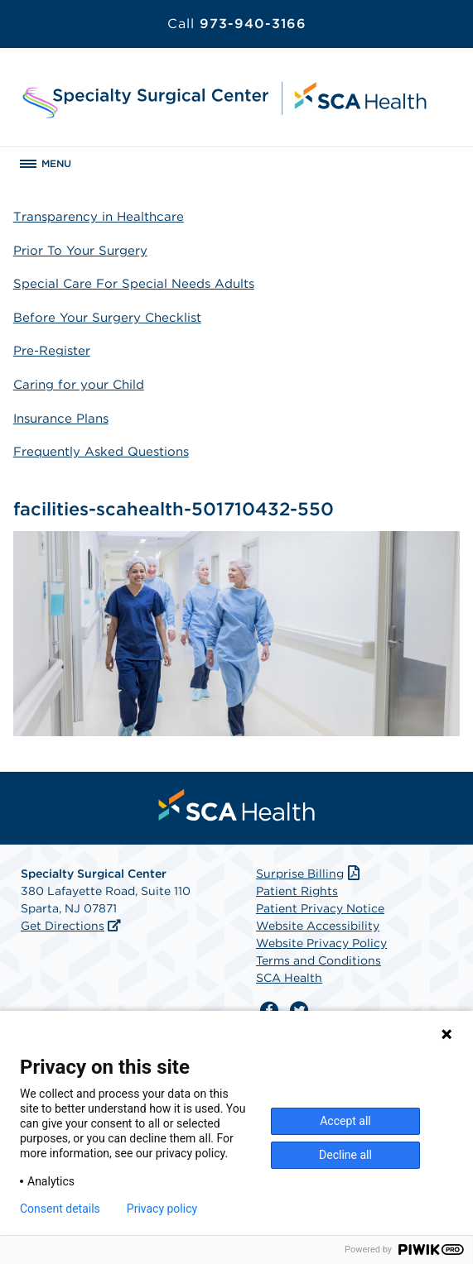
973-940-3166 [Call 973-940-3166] (236, 23)
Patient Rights (297, 891)
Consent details (60, 1208)
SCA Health (289, 977)
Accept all (345, 1121)
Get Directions (62, 925)
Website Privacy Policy (321, 943)
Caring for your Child (78, 384)
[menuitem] (237, 805)
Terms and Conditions (318, 960)
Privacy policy (162, 1208)
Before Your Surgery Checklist (107, 317)
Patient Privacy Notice (320, 908)
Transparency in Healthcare (98, 216)
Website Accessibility (317, 925)
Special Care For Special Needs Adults (133, 283)
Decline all (345, 1154)
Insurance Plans (61, 418)
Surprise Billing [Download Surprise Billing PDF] (309, 873)
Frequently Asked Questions (101, 451)
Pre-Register (51, 350)
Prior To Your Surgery (80, 250)
